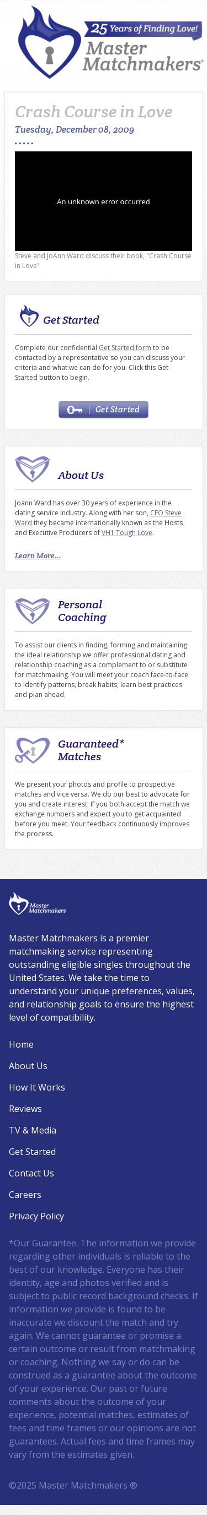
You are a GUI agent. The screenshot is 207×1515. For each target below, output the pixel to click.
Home (21, 1044)
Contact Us (31, 1173)
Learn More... (38, 555)
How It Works (37, 1087)
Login (7, 1508)
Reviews (25, 1109)
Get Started (103, 409)
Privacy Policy (36, 1216)
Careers (25, 1195)
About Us (28, 1066)
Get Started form (125, 347)
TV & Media (32, 1130)
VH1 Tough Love (127, 532)
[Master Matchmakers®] (111, 42)
